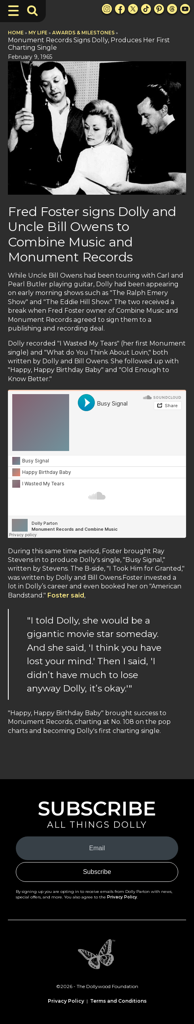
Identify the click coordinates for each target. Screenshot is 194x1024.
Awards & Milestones (83, 33)
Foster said (65, 595)
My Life (37, 33)
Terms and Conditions (118, 1001)
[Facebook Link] (120, 9)
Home (16, 33)
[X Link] (133, 9)
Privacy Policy (122, 897)
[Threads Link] (172, 9)
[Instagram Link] (107, 9)
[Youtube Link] (185, 9)
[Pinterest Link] (159, 9)
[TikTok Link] (146, 9)
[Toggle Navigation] (13, 10)
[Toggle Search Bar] (32, 10)
